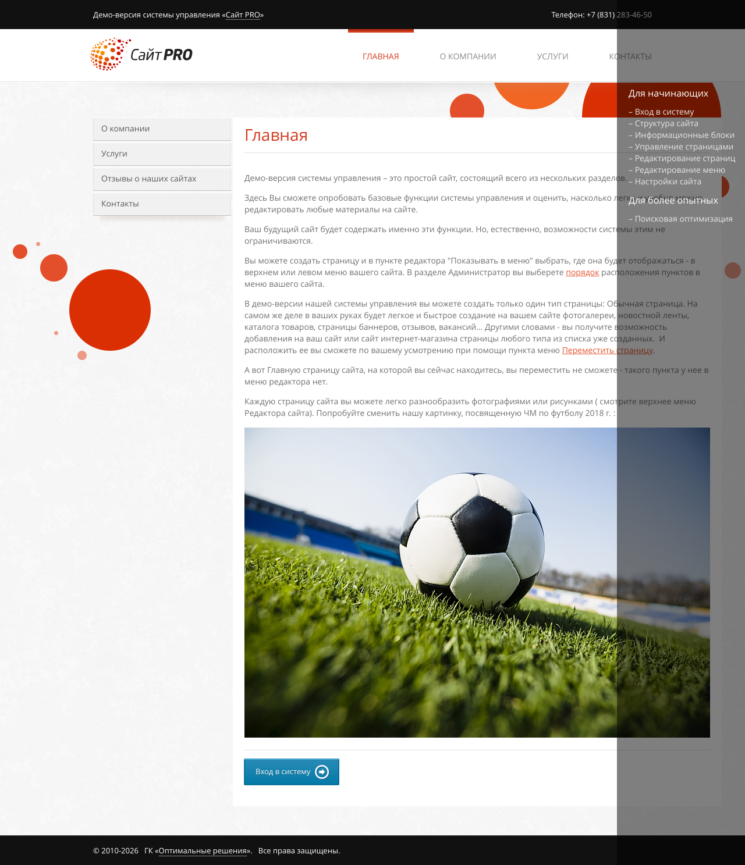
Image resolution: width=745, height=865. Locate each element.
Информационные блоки (685, 135)
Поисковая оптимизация (684, 219)
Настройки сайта (668, 181)
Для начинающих (668, 93)
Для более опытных (673, 200)
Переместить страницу (607, 350)
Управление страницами (684, 146)
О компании (125, 128)
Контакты (120, 203)
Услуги (114, 153)
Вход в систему (664, 112)
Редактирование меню (680, 170)
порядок (582, 272)
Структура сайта (666, 123)
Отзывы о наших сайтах (148, 178)
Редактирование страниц (685, 158)
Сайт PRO (243, 15)
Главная (381, 56)
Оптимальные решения (203, 850)
